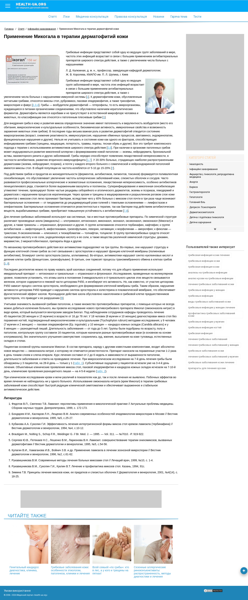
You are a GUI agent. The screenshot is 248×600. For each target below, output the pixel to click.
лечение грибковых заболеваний (207, 339)
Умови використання (17, 590)
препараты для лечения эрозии (207, 368)
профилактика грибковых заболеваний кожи (211, 314)
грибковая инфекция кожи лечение (209, 255)
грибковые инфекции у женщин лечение (211, 307)
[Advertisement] (215, 92)
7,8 (125, 210)
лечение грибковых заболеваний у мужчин (213, 356)
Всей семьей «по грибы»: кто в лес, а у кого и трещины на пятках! (111, 550)
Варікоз (193, 187)
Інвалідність (196, 164)
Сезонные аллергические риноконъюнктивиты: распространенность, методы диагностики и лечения (153, 551)
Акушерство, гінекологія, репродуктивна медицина (211, 175)
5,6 (109, 147)
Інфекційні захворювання (203, 169)
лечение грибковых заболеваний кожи (211, 284)
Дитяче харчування (200, 222)
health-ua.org (35, 5)
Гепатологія (195, 197)
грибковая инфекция (200, 333)
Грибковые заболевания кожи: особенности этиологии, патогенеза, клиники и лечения (70, 550)
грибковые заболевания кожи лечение (211, 362)
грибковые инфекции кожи (204, 260)
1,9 (6, 263)
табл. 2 (101, 371)
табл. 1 (78, 363)
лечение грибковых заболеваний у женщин (213, 344)
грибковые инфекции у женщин (206, 290)
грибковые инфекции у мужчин (206, 321)
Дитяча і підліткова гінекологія (206, 217)
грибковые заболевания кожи (206, 350)
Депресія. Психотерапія (202, 207)
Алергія (193, 182)
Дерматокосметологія (201, 212)
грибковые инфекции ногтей (204, 327)
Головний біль (197, 202)
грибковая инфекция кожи (203, 266)
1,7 (89, 159)
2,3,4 (36, 105)
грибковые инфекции (200, 295)
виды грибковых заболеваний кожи (209, 301)
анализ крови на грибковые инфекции (210, 278)
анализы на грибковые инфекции (207, 272)
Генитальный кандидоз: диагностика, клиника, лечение (28, 550)
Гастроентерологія (199, 192)
